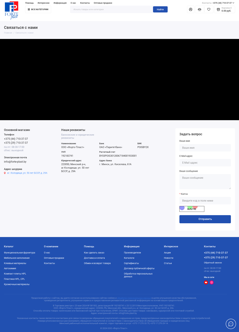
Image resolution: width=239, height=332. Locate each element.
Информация (60, 3)
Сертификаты (131, 263)
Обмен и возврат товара (97, 263)
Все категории (38, 9)
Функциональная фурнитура (19, 252)
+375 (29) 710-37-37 (16, 142)
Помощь (29, 3)
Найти (160, 9)
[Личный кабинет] (190, 9)
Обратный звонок (213, 262)
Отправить (205, 219)
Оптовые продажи (103, 3)
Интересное (43, 3)
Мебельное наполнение (17, 258)
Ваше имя (184, 141)
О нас (73, 3)
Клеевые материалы (15, 263)
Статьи (168, 263)
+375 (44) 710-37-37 (218, 3)
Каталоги (129, 258)
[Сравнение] (199, 9)
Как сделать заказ (94, 252)
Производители (132, 252)
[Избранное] (208, 9)
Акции (167, 252)
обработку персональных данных (134, 298)
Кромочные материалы (17, 284)
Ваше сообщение (188, 171)
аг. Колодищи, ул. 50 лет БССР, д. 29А (27, 173)
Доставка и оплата (94, 258)
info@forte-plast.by (15, 161)
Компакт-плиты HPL (15, 273)
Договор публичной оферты (139, 268)
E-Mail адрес (186, 156)
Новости (168, 258)
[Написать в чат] (231, 324)
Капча (184, 194)
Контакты (85, 3)
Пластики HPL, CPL (14, 279)
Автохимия (10, 268)
